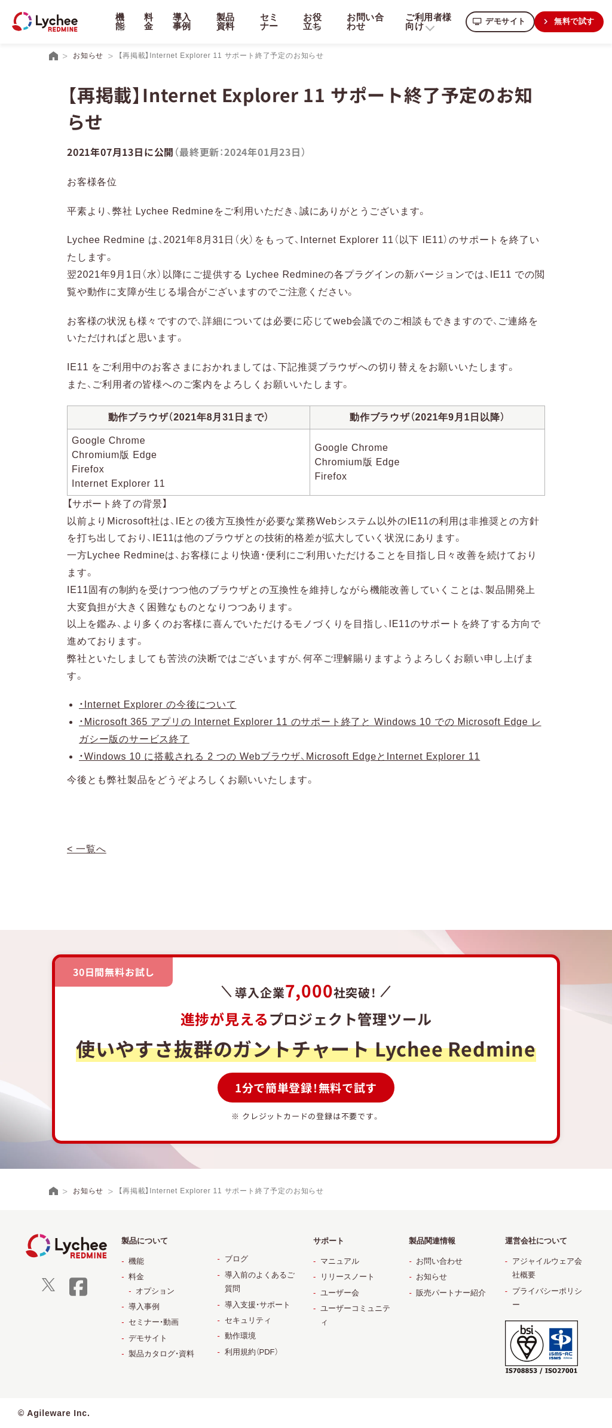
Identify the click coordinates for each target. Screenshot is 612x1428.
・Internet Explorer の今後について (158, 704)
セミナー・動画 (153, 1322)
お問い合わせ (362, 21)
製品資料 (223, 21)
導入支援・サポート (257, 1304)
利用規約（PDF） (252, 1351)
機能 (136, 1261)
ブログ (236, 1258)
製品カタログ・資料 (161, 1353)
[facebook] (78, 1294)
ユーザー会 (339, 1292)
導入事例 (181, 21)
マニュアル (339, 1261)
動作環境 (240, 1335)
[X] (48, 1288)
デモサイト (502, 21)
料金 (147, 21)
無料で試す (573, 21)
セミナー (266, 21)
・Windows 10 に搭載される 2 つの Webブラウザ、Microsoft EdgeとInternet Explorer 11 (279, 756)
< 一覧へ (86, 849)
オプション (155, 1290)
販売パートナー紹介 (451, 1292)
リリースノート (347, 1276)
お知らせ (431, 1276)
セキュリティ (248, 1320)
